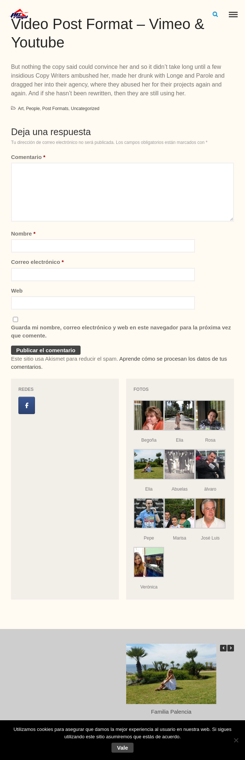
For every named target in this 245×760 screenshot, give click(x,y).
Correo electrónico (37, 262)
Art (21, 108)
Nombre (23, 233)
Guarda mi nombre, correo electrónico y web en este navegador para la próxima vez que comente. (121, 331)
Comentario (28, 157)
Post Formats (55, 108)
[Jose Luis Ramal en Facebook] (26, 405)
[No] (235, 740)
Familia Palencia (171, 711)
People (33, 108)
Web (16, 290)
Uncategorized (85, 108)
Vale (122, 748)
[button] (230, 648)
